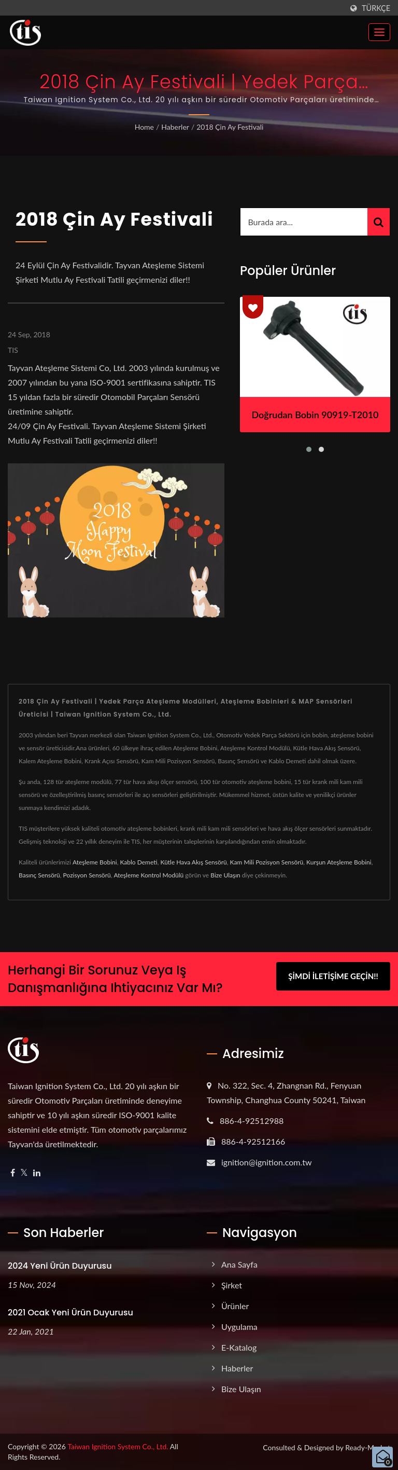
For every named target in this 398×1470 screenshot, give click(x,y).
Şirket (231, 1285)
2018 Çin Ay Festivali (229, 126)
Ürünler (235, 1306)
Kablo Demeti (138, 862)
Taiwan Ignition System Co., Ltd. (117, 1446)
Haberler (175, 126)
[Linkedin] (36, 1173)
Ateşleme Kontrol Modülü (149, 875)
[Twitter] (24, 1173)
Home (144, 126)
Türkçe (376, 8)
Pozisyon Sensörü (87, 875)
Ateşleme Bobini (95, 862)
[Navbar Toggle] (379, 32)
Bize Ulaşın (225, 875)
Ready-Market (367, 1447)
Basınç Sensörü (39, 875)
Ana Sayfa (239, 1264)
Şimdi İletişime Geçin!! (333, 977)
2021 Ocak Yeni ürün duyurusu (70, 1312)
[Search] (303, 222)
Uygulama (239, 1326)
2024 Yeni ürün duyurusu (60, 1266)
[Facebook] (12, 1173)
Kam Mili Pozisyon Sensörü (267, 862)
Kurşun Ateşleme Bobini (339, 862)
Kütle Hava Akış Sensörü (193, 862)
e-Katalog (239, 1347)
